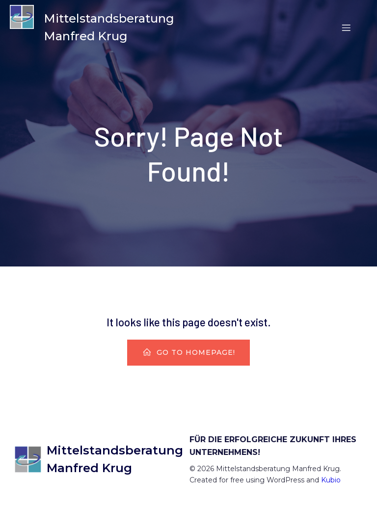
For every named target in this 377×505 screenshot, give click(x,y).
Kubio (331, 480)
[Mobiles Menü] (346, 27)
